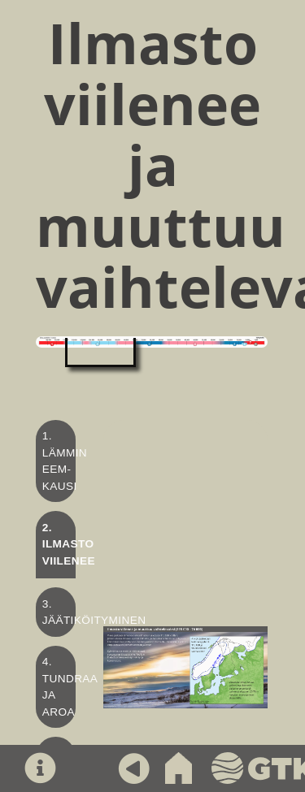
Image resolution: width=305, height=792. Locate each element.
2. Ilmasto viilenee (68, 544)
